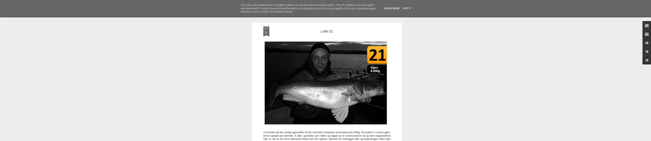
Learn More (392, 8)
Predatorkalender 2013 (331, 120)
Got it (407, 8)
